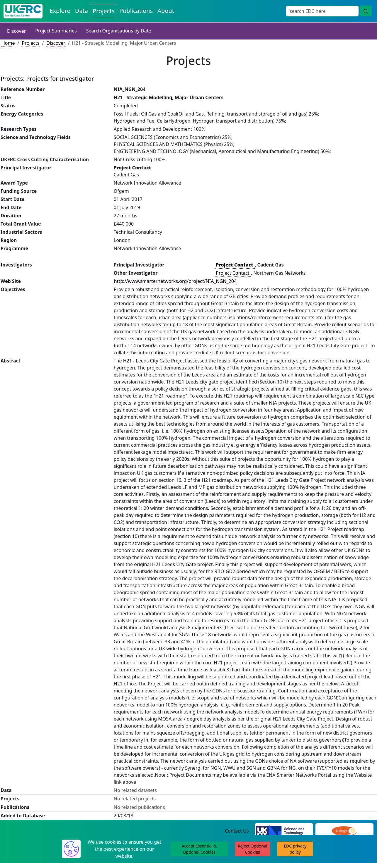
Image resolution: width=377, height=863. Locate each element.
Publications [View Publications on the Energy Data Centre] (136, 11)
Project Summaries (56, 30)
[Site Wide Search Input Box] (322, 11)
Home (8, 43)
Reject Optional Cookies (252, 849)
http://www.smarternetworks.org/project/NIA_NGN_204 (175, 281)
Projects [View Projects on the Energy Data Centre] (104, 11)
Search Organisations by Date (118, 30)
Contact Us (237, 831)
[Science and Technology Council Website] (284, 831)
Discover (16, 31)
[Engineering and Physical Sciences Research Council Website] (344, 831)
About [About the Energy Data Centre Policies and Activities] (165, 11)
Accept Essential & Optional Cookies (199, 849)
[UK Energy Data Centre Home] (23, 11)
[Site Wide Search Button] (366, 11)
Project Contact (233, 273)
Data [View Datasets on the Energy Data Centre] (81, 11)
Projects (30, 43)
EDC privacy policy (295, 849)
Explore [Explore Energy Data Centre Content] (60, 11)
